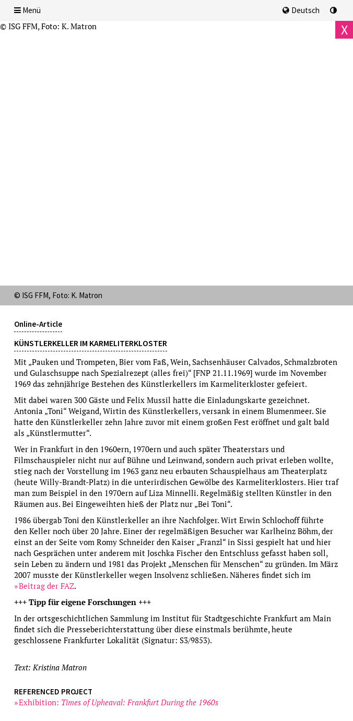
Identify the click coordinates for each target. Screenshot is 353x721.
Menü (27, 10)
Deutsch (301, 10)
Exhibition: (118, 702)
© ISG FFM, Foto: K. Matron (48, 26)
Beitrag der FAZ (46, 586)
